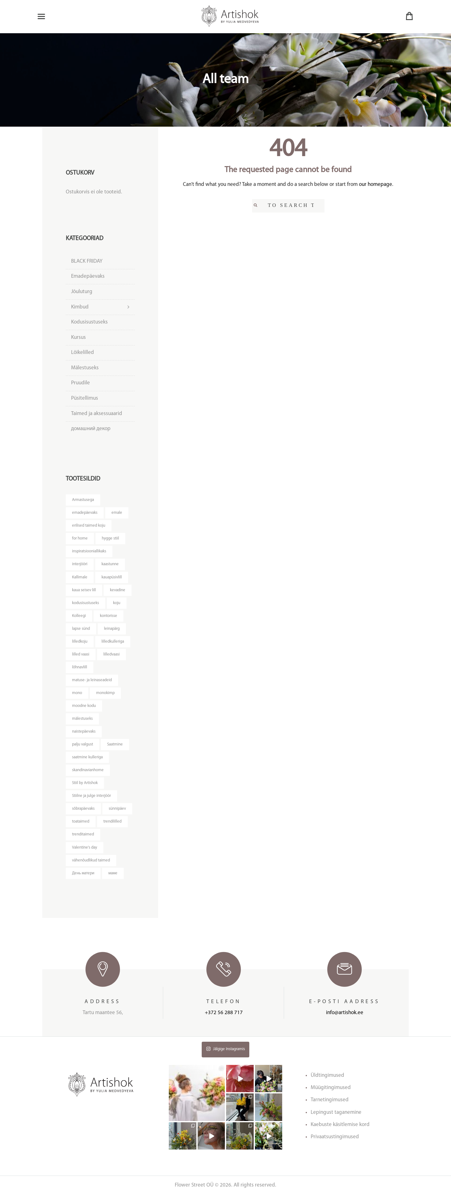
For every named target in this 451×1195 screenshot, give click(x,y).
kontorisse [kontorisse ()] (108, 616)
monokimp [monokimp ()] (105, 693)
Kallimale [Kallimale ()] (79, 577)
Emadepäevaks (88, 276)
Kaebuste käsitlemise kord (340, 1124)
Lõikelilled (82, 352)
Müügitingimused (331, 1087)
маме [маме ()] (112, 873)
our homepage (375, 184)
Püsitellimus (84, 398)
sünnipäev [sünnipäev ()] (117, 809)
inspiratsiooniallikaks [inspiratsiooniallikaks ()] (89, 551)
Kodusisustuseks (89, 322)
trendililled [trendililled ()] (112, 821)
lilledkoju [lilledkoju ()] (79, 642)
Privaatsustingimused (335, 1137)
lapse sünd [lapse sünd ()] (81, 629)
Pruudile (80, 383)
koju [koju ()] (116, 603)
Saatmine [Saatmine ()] (115, 744)
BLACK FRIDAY (86, 261)
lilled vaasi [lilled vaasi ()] (80, 654)
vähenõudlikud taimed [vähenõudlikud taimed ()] (91, 860)
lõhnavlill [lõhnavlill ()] (79, 667)
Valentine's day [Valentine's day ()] (84, 847)
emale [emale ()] (116, 513)
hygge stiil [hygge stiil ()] (110, 538)
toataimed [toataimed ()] (80, 821)
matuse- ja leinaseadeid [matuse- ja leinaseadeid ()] (92, 680)
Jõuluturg (81, 291)
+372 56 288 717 (224, 1012)
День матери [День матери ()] (83, 873)
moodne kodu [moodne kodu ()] (84, 706)
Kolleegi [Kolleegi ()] (79, 616)
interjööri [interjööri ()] (79, 564)
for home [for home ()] (80, 538)
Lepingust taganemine (336, 1112)
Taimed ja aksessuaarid (96, 413)
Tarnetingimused (330, 1100)
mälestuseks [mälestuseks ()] (82, 719)
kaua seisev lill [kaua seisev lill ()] (84, 590)
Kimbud (80, 307)
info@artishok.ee (344, 1012)
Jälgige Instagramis (225, 1048)
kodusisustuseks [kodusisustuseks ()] (85, 603)
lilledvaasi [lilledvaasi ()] (111, 654)
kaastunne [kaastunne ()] (110, 564)
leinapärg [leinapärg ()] (112, 629)
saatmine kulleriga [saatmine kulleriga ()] (87, 757)
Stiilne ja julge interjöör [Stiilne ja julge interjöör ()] (91, 796)
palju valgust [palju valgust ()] (82, 744)
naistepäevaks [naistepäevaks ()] (84, 731)
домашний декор (91, 428)
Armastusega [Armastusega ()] (83, 500)
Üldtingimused (327, 1075)
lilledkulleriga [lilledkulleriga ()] (112, 642)
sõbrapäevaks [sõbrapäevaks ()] (83, 809)
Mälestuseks (85, 368)
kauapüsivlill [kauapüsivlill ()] (111, 577)
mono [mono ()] (77, 693)
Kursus (78, 337)
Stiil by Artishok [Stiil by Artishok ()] (85, 783)
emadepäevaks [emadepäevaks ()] (84, 513)
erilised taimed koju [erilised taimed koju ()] (88, 526)
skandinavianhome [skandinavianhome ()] (88, 770)
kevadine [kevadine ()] (117, 590)
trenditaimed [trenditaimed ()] (83, 834)
